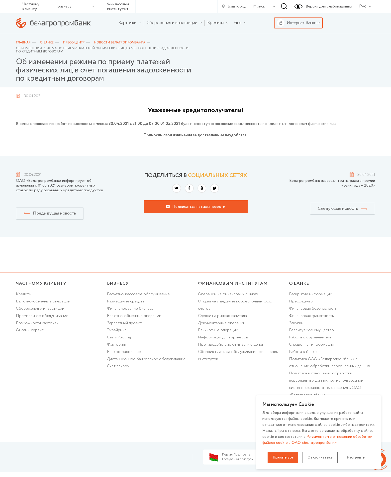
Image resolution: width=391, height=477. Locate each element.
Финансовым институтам (118, 6)
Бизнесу (76, 6)
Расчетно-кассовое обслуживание (138, 294)
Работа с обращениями (310, 337)
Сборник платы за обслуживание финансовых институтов (239, 355)
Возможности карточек (37, 323)
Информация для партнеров (223, 337)
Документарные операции (221, 323)
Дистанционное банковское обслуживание (146, 359)
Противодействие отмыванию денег (230, 344)
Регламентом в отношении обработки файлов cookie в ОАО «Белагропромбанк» (317, 440)
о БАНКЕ (299, 283)
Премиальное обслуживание (42, 316)
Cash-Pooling (119, 337)
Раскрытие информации (310, 294)
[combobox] (257, 6)
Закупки (296, 323)
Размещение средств (125, 301)
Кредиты (23, 294)
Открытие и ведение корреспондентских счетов (235, 304)
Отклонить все (319, 457)
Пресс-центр (301, 301)
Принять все (283, 457)
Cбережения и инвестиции (40, 308)
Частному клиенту (30, 6)
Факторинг (116, 344)
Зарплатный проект (124, 323)
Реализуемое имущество (311, 330)
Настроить (356, 457)
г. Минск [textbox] (258, 6)
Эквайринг (116, 330)
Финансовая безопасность (313, 308)
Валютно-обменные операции (43, 301)
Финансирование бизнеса (130, 308)
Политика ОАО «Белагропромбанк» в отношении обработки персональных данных (329, 362)
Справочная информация (311, 344)
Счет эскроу (118, 366)
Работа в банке (303, 352)
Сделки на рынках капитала (222, 316)
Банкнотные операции (218, 330)
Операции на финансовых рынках (228, 294)
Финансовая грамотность (311, 316)
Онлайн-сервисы (31, 330)
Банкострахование (124, 352)
